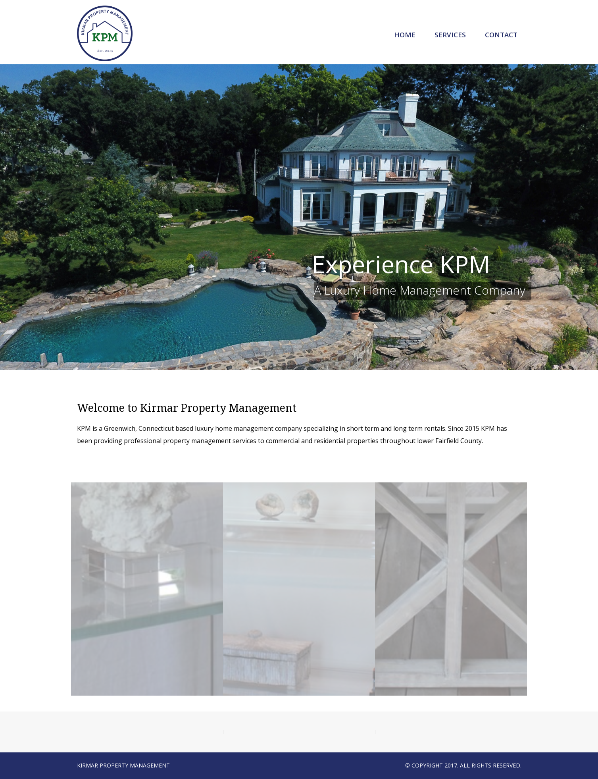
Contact (501, 34)
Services (450, 34)
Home (404, 34)
